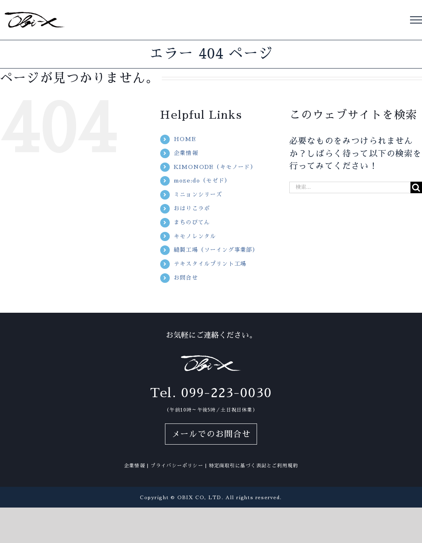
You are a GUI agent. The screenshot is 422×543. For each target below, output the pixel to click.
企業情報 (186, 153)
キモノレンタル (195, 236)
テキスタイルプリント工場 (210, 264)
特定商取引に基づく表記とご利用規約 (253, 465)
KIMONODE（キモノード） (215, 167)
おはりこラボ (192, 208)
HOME (185, 139)
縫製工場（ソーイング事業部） (216, 250)
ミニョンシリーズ (198, 194)
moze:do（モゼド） (202, 180)
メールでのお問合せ (211, 434)
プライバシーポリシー (177, 465)
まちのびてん (192, 222)
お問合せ (186, 277)
